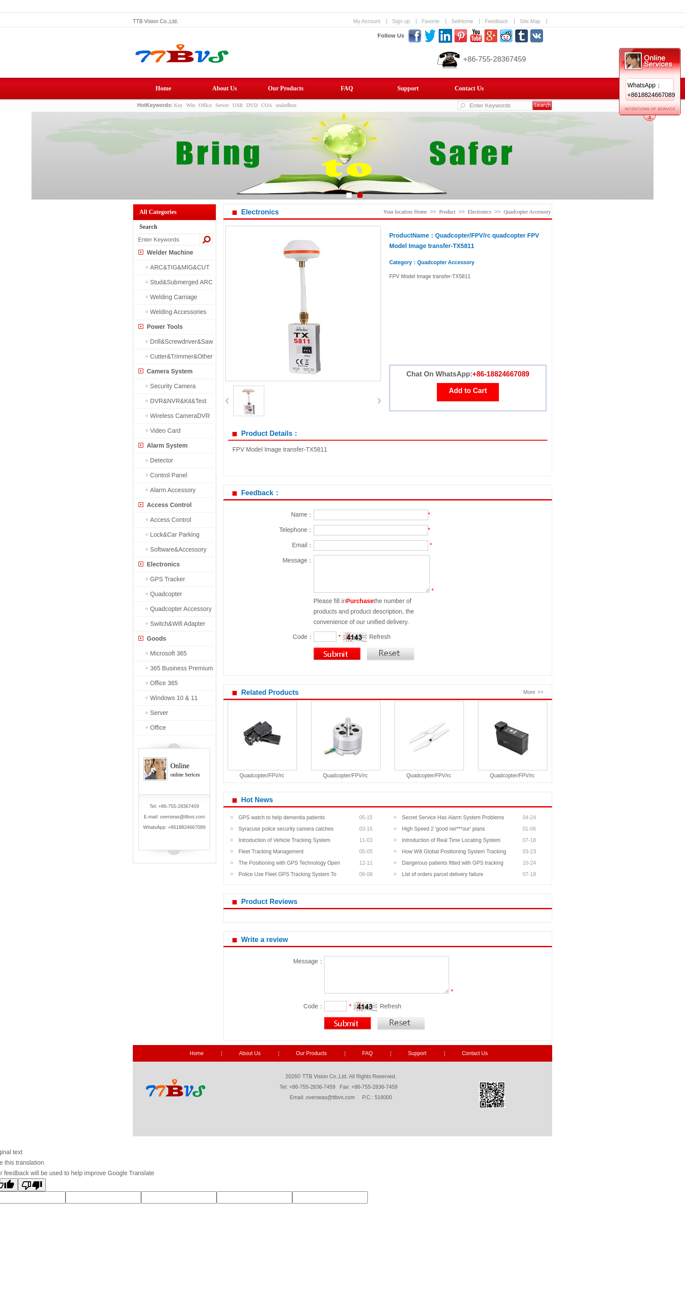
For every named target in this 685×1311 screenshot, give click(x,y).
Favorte (430, 21)
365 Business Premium (181, 668)
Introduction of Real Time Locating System (451, 840)
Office (205, 105)
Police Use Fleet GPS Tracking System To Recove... (287, 875)
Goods (156, 638)
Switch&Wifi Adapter (177, 623)
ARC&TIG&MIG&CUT (180, 267)
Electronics (163, 564)
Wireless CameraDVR (180, 415)
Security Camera (173, 386)
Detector (161, 460)
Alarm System (167, 445)
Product (447, 212)
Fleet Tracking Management (271, 852)
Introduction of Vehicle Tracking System (284, 840)
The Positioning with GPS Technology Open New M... (289, 864)
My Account (366, 21)
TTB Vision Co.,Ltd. (155, 21)
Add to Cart (468, 390)
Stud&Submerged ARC (181, 282)
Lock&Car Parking (175, 534)
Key (178, 105)
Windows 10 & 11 (174, 697)
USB (237, 105)
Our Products (286, 88)
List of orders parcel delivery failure (442, 874)
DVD (252, 105)
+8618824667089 (186, 827)
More (534, 692)
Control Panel (168, 475)
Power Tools (165, 326)
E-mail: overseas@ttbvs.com (174, 816)
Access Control (169, 504)
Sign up (401, 21)
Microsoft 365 (168, 653)
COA (266, 105)
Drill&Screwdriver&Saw (181, 341)
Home (163, 88)
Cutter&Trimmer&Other (181, 356)
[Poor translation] (32, 1184)
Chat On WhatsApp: (439, 374)
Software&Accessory (178, 549)
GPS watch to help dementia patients (282, 817)
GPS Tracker (167, 579)
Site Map (530, 21)
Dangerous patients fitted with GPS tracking (452, 863)
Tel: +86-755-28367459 (174, 806)
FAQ (347, 88)
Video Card (165, 430)
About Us (224, 88)
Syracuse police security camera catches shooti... (286, 830)
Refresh (380, 636)
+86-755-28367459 (494, 59)
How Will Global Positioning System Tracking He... (454, 853)
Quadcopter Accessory (181, 608)
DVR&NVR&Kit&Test (178, 400)
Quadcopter (166, 593)
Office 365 (164, 683)
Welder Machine (170, 252)
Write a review (264, 939)
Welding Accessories (178, 311)
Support (408, 88)
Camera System (170, 371)
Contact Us (469, 88)
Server (222, 105)
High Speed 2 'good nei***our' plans (443, 829)
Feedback (496, 21)
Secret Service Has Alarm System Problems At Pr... (453, 818)
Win (190, 105)
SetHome (462, 21)
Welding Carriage (173, 296)
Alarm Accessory (173, 489)
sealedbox (286, 105)
